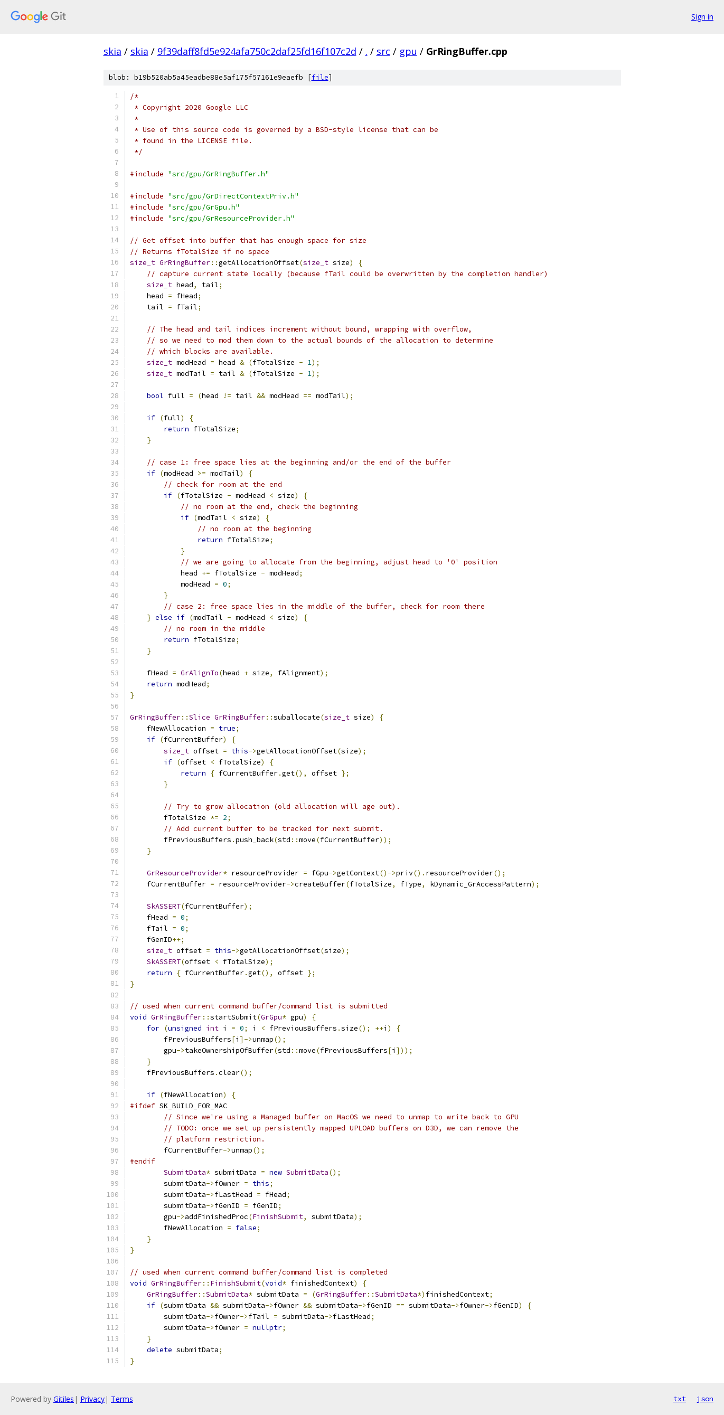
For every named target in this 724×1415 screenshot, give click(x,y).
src (383, 51)
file (320, 77)
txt (679, 1398)
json (705, 1398)
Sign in (702, 17)
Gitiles (63, 1399)
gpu (408, 51)
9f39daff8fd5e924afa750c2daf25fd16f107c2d (256, 51)
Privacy (92, 1399)
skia (112, 51)
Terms (122, 1399)
